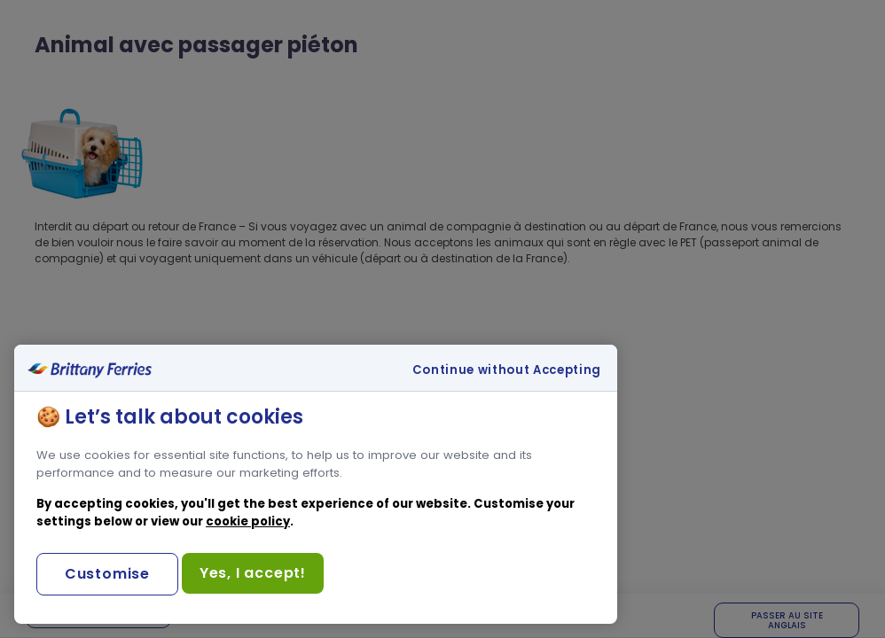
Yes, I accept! (253, 573)
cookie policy (248, 521)
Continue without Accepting (506, 370)
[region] (315, 484)
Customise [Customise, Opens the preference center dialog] (107, 574)
